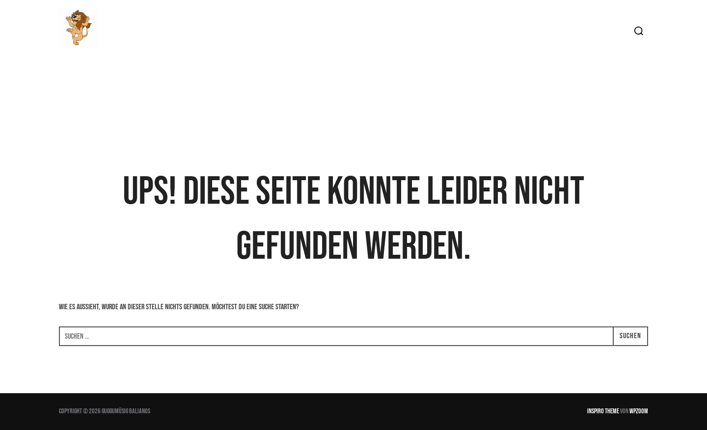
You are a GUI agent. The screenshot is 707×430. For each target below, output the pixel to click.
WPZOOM (638, 411)
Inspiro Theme (603, 411)
